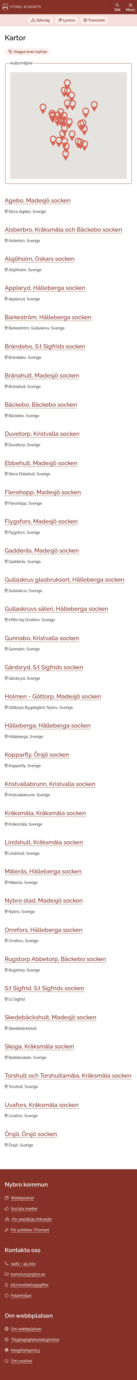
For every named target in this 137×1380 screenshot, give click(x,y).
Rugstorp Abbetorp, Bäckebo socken (55, 958)
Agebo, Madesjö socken (38, 200)
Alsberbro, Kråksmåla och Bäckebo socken (63, 229)
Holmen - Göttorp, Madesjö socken (53, 696)
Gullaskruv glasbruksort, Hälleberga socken (64, 579)
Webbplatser (22, 1198)
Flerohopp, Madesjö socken (43, 492)
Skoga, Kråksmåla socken (39, 1046)
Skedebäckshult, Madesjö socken (50, 1017)
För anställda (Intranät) (32, 1219)
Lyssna (66, 20)
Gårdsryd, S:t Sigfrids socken (44, 667)
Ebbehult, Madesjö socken (41, 463)
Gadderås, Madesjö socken (42, 550)
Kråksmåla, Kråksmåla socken (45, 813)
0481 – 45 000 (23, 1263)
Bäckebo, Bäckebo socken (41, 404)
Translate (94, 20)
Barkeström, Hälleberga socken (48, 317)
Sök (117, 7)
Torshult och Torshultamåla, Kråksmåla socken (68, 1075)
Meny (130, 7)
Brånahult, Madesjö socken (42, 375)
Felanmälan (21, 1295)
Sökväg (40, 20)
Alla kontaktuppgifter (29, 1285)
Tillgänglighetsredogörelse (35, 1339)
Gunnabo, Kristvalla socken (42, 638)
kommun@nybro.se (28, 1274)
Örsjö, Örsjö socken (31, 1133)
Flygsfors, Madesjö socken (41, 521)
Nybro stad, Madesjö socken (44, 900)
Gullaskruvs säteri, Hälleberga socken (56, 608)
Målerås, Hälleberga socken (43, 871)
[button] (62, 135)
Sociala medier (24, 1208)
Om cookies (21, 1361)
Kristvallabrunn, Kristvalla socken (50, 783)
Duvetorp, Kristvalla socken (42, 433)
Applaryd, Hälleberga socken (45, 287)
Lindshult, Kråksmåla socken (44, 842)
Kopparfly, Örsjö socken (37, 754)
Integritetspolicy (25, 1350)
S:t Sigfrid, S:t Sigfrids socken (44, 988)
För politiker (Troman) (30, 1230)
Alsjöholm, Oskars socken (40, 258)
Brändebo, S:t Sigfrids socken (45, 346)
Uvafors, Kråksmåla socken (42, 1104)
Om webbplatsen (26, 1329)
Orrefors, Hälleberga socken (43, 929)
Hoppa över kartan (27, 51)
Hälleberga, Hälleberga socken (48, 725)
